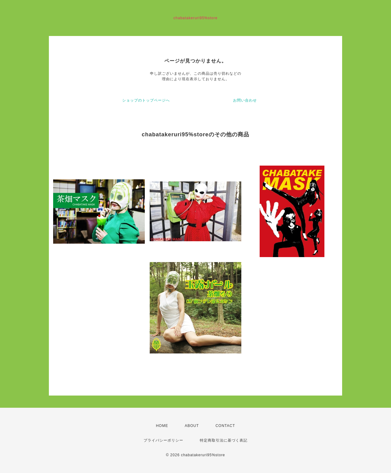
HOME (162, 426)
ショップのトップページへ (146, 100)
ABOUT (192, 426)
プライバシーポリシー (163, 440)
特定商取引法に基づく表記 (223, 440)
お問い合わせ (245, 100)
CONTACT (225, 426)
